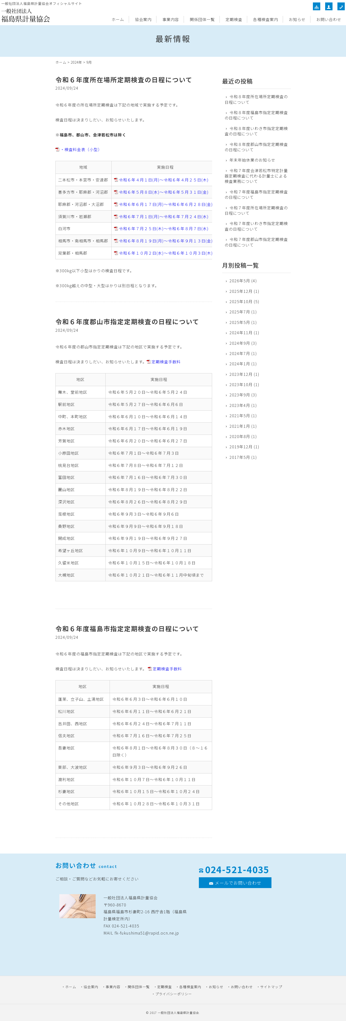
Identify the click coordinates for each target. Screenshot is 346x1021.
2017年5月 (240, 457)
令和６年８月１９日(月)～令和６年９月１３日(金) (166, 241)
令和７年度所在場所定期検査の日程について (256, 210)
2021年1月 (240, 426)
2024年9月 (240, 343)
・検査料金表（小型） (81, 149)
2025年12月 (241, 291)
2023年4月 (240, 405)
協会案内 (143, 19)
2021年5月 (240, 415)
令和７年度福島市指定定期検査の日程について (256, 194)
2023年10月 (241, 384)
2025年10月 (241, 301)
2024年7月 (240, 353)
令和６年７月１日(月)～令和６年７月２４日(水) (164, 216)
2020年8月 (240, 436)
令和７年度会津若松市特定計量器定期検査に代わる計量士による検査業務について (256, 176)
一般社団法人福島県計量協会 (178, 1012)
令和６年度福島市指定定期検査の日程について (127, 628)
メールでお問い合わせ (235, 882)
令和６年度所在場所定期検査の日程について (123, 79)
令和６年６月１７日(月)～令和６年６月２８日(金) (166, 204)
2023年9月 (240, 394)
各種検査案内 (265, 19)
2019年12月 (241, 446)
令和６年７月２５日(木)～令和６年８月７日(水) (164, 228)
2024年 (76, 62)
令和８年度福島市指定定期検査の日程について (256, 115)
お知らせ (297, 19)
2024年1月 (240, 363)
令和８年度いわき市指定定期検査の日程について (256, 131)
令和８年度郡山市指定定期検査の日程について (256, 147)
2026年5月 (240, 280)
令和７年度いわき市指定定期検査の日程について (256, 226)
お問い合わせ (328, 19)
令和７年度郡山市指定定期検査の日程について (256, 242)
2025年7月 (240, 311)
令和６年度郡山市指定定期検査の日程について (127, 321)
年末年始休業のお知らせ (252, 160)
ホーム (118, 19)
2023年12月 (241, 374)
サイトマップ (271, 986)
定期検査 (234, 19)
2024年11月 (241, 332)
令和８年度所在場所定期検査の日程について (256, 99)
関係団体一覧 (202, 19)
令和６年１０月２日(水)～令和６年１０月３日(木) (166, 253)
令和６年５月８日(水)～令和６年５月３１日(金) (164, 192)
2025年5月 (240, 322)
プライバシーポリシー (173, 993)
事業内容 (170, 19)
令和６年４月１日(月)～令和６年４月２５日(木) (164, 180)
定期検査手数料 (166, 362)
